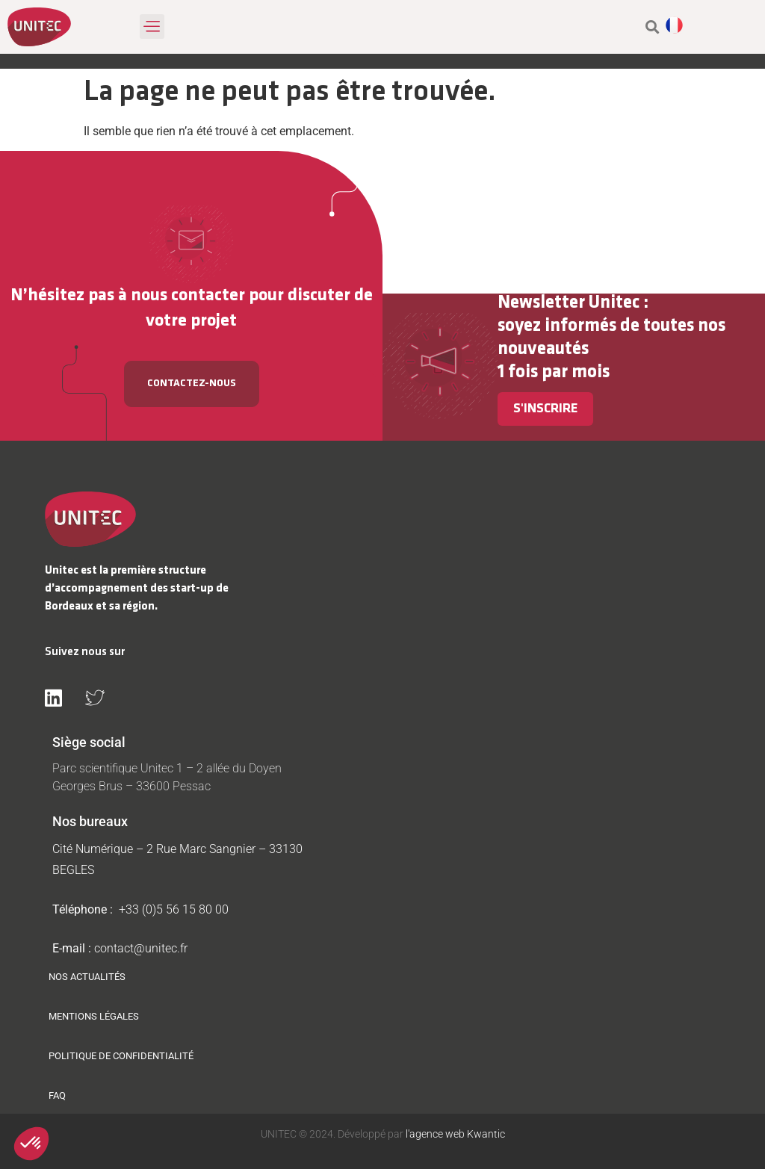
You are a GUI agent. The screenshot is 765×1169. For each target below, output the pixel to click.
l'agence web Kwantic (454, 1134)
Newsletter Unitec (568, 303)
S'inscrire (545, 409)
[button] (152, 26)
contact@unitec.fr (141, 948)
